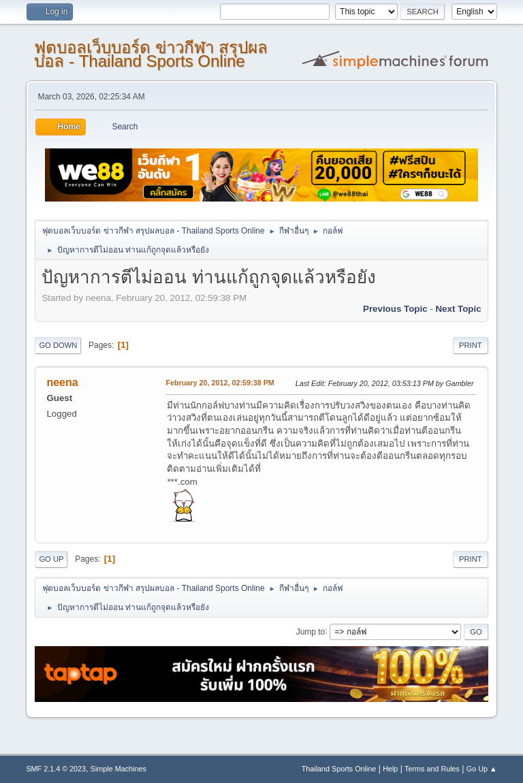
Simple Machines (118, 769)
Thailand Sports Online (339, 769)
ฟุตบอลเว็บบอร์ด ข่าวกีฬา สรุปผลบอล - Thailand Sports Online (150, 54)
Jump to (311, 631)
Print (470, 345)
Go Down (58, 345)
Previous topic (395, 309)
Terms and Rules (432, 769)
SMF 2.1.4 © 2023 (56, 769)
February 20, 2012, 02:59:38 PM (219, 383)
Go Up (51, 559)
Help (390, 769)
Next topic (458, 309)
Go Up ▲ (481, 769)
